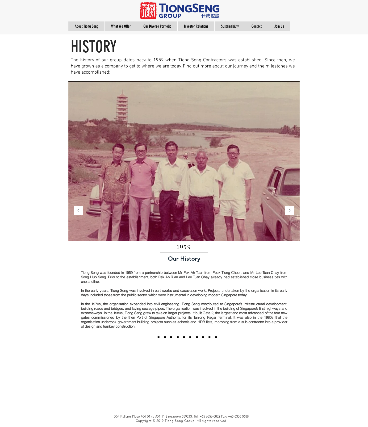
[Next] (289, 211)
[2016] (197, 337)
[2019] (209, 337)
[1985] (158, 337)
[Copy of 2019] (216, 337)
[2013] (190, 337)
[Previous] (78, 211)
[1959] (152, 337)
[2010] (171, 337)
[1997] (165, 337)
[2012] (184, 337)
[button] (86, 26)
